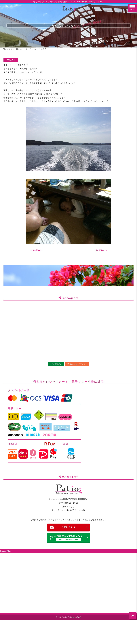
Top (5, 49)
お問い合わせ (69, 527)
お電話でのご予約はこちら (69, 538)
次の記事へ (100, 250)
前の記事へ (37, 250)
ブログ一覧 (13, 49)
